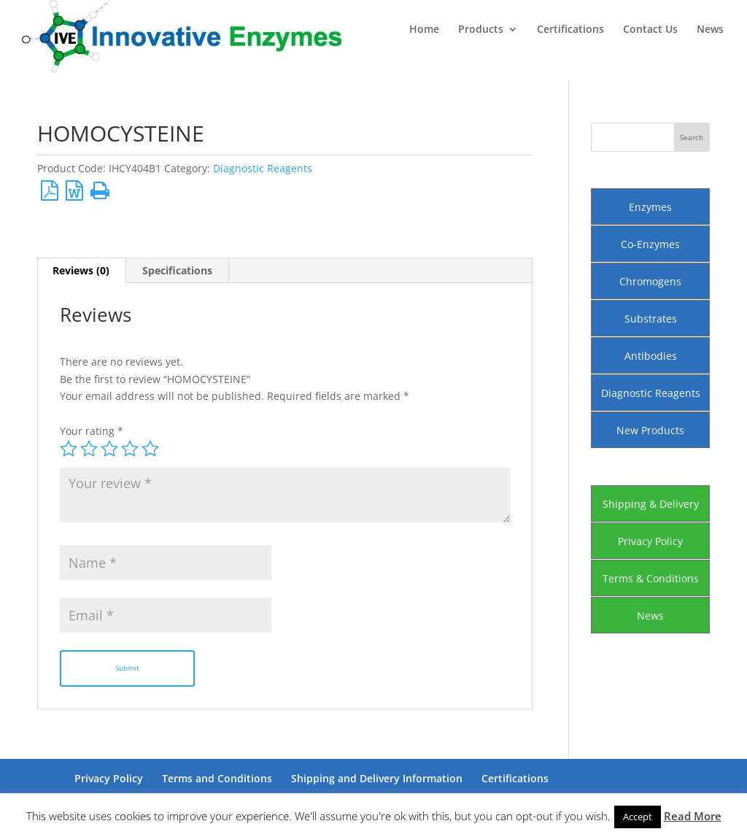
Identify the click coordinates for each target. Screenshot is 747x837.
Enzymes (650, 207)
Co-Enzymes (650, 244)
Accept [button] (637, 816)
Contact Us (650, 30)
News (710, 30)
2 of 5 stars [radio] (89, 449)
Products (480, 30)
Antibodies (650, 356)
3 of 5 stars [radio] (109, 449)
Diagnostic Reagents (262, 168)
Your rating (91, 431)
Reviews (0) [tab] (81, 270)
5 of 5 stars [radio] (150, 449)
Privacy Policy (650, 541)
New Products (650, 430)
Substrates (650, 318)
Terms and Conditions (217, 778)
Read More (692, 816)
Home (424, 30)
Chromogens (650, 281)
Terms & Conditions (651, 578)
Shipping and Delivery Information (376, 778)
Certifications (570, 30)
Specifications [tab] (177, 270)
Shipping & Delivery (651, 504)
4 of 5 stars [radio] (130, 449)
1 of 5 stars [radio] (68, 449)
